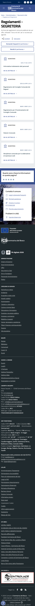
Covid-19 (4, 350)
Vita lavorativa (5, 331)
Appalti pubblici (5, 298)
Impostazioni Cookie (7, 503)
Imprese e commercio (7, 316)
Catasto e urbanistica (7, 304)
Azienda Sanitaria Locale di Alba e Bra (13, 549)
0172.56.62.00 (8, 393)
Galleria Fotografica (7, 372)
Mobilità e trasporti (7, 319)
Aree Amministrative (7, 265)
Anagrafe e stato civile (8, 295)
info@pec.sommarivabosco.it (14, 402)
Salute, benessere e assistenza (10, 322)
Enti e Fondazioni (6, 273)
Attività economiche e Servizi (10, 378)
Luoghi (3, 366)
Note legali (4, 500)
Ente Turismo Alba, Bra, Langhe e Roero (13, 540)
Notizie (3, 341)
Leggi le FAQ (5, 479)
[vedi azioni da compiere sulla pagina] (15, 38)
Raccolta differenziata (8, 534)
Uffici (2, 267)
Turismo (3, 328)
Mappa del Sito (5, 515)
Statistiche (4, 512)
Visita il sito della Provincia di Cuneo (12, 555)
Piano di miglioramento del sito (10, 476)
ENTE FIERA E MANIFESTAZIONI (11, 531)
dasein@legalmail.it (10, 461)
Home (2, 15)
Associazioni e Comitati (8, 381)
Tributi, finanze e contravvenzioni (11, 325)
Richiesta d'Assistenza (8, 488)
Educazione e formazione (9, 310)
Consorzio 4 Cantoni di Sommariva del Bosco (15, 557)
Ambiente (4, 292)
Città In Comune (15, 602)
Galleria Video (5, 375)
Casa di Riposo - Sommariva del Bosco (13, 546)
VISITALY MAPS (6, 525)
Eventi (3, 363)
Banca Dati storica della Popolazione (12, 563)
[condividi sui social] (5, 38)
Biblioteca (4, 344)
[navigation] (4, 8)
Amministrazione (11, 15)
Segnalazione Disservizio (8, 485)
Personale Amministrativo (9, 276)
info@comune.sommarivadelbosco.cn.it (17, 404)
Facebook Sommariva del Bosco (11, 537)
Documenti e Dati (22, 15)
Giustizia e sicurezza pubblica (10, 313)
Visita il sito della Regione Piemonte (12, 552)
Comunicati (4, 347)
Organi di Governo (6, 262)
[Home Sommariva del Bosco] (16, 8)
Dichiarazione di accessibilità (9, 473)
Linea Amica (5, 560)
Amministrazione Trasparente (10, 470)
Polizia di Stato (5, 543)
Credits (3, 506)
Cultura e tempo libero (8, 307)
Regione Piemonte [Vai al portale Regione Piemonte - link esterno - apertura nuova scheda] (7, 2)
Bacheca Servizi (6, 491)
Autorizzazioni (5, 301)
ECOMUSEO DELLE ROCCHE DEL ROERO (14, 528)
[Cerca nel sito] (30, 8)
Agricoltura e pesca (7, 289)
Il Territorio (4, 369)
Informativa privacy (7, 497)
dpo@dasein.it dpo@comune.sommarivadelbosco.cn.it (13, 458)
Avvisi (3, 353)
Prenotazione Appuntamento (10, 482)
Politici (3, 279)
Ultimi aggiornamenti (7, 509)
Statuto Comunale (7, 494)
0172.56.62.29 (8, 395)
